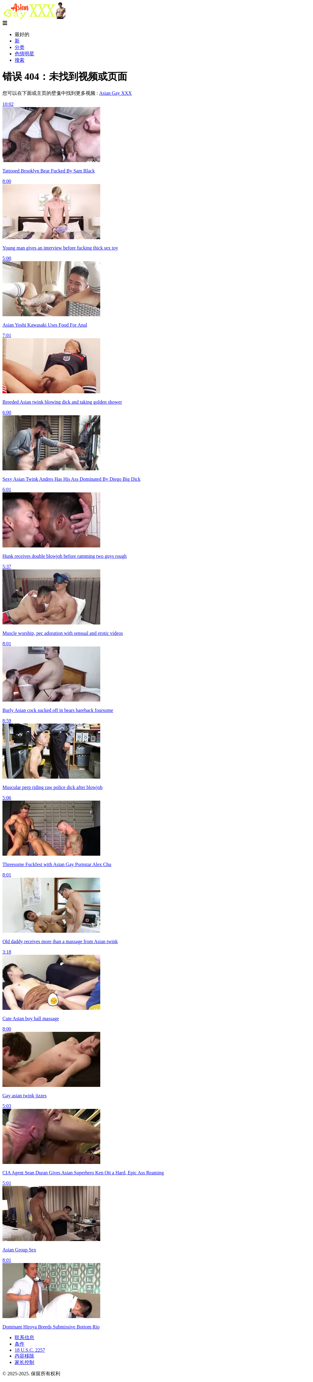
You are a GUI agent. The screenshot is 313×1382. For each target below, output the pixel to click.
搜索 (19, 60)
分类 (19, 47)
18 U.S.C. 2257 (30, 1350)
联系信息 (24, 1337)
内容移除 (24, 1355)
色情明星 (24, 53)
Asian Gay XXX (115, 93)
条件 (19, 1344)
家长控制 (24, 1362)
